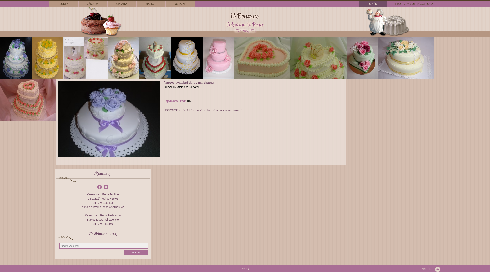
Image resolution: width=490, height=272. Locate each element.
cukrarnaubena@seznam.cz (107, 206)
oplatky (122, 3)
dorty (63, 3)
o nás (373, 3)
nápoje (151, 3)
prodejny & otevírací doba (414, 3)
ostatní (180, 3)
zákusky (93, 3)
